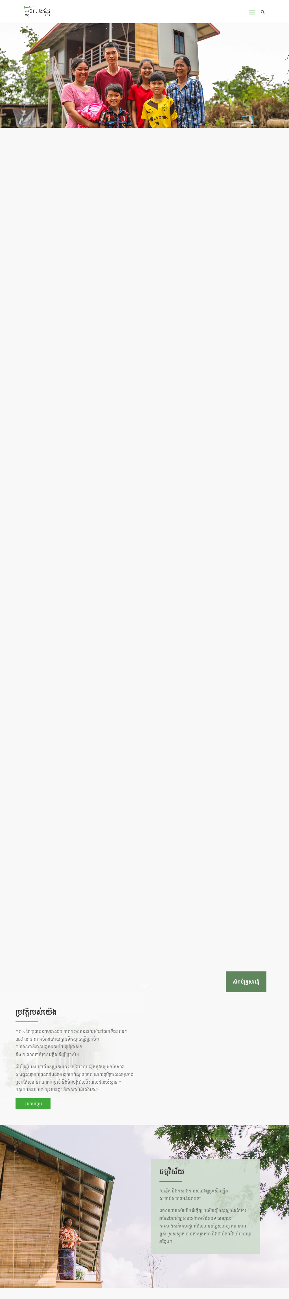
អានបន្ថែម (33, 1104)
